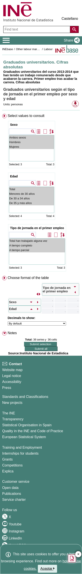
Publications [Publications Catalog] (11, 494)
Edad (14, 176)
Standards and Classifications (25, 397)
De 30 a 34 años (31, 198)
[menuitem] (41, 193)
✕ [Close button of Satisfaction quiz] (78, 554)
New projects (12, 403)
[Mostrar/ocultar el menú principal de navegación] (6, 40)
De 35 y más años (31, 203)
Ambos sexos (31, 137)
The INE (8, 413)
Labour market (53, 49)
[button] (71, 40)
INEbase (7, 49)
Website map (12, 370)
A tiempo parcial (37, 250)
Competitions (12, 465)
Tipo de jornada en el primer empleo (37, 228)
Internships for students (20, 453)
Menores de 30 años (31, 193)
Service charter (14, 499)
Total (31, 189)
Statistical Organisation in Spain (27, 425)
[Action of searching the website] (74, 29)
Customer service (15, 481)
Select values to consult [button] (26, 116)
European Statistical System (24, 437)
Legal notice (11, 376)
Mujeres (31, 146)
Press (6, 388)
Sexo (13, 124)
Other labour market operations (35, 49)
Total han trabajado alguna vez (37, 241)
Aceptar (47, 568)
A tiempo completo (37, 245)
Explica (8, 471)
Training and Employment (22, 447)
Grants (7, 459)
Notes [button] (12, 333)
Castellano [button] (69, 18)
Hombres (31, 142)
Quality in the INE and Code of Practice (32, 431)
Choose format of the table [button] (28, 278)
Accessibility (11, 382)
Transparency (12, 419)
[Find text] (37, 29)
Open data (10, 488)
